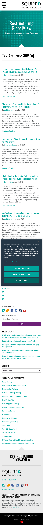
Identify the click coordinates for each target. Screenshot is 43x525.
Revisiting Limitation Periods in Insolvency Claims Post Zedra (19, 341)
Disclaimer (11, 489)
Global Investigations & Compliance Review (14, 396)
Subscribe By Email (9, 315)
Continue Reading (9, 96)
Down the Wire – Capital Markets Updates (14, 385)
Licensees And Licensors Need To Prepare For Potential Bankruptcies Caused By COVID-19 (20, 70)
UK (3, 295)
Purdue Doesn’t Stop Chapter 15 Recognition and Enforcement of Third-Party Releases (20, 351)
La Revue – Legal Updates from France (13, 407)
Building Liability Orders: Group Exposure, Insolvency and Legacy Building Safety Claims (20, 345)
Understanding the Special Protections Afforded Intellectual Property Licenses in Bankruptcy (21, 177)
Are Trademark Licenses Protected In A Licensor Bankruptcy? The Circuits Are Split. (20, 214)
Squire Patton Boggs (31, 5)
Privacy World (6, 414)
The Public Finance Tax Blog (10, 429)
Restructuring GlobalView (9, 418)
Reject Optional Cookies (21, 268)
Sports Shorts (6, 425)
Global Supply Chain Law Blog (10, 403)
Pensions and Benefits (8, 411)
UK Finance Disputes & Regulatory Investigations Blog (17, 440)
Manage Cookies (21, 280)
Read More (16, 507)
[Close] (38, 241)
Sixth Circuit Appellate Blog (10, 422)
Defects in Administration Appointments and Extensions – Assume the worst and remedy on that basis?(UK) (21, 357)
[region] (21, 262)
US (3, 299)
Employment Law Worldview (10, 389)
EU (3, 292)
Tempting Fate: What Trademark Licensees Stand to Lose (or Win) (21, 140)
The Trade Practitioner (8, 432)
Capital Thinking (7, 382)
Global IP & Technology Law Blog (11, 392)
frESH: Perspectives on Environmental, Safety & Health (18, 443)
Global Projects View (8, 400)
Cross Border (6, 288)
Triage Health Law (7, 436)
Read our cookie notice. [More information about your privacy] (11, 262)
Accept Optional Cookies (21, 274)
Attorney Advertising (9, 480)
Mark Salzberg (8, 75)
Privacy (4, 489)
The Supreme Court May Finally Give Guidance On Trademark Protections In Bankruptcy (21, 105)
